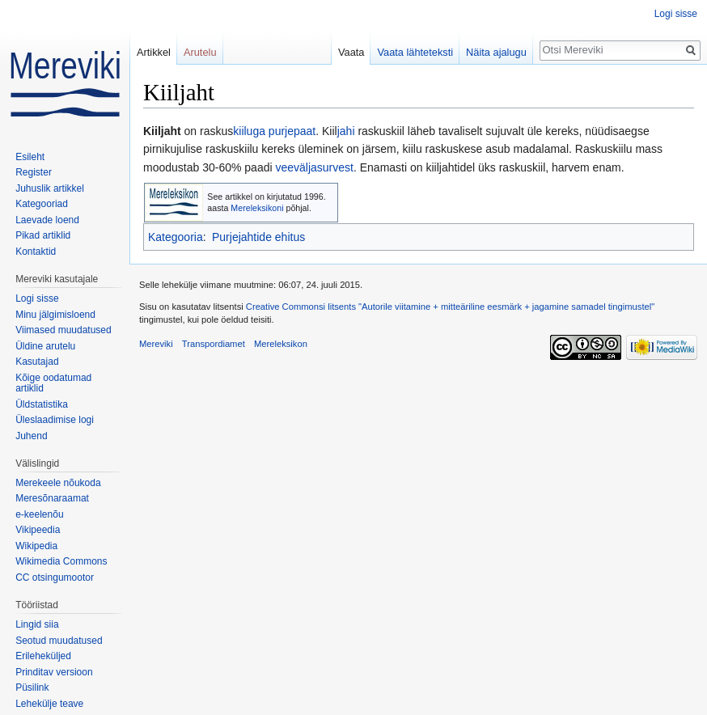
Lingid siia (36, 624)
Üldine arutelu (45, 346)
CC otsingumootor (54, 577)
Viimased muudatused (63, 330)
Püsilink (32, 687)
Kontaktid (35, 251)
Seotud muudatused (58, 640)
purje (281, 131)
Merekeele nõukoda (57, 483)
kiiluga (249, 131)
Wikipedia (36, 546)
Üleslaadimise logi (54, 419)
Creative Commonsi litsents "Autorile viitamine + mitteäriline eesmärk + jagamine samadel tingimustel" (450, 306)
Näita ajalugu (496, 52)
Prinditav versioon (53, 672)
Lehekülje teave (49, 703)
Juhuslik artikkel (49, 188)
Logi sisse (675, 13)
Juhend (31, 436)
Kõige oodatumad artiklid (53, 383)
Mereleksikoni (257, 208)
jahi (346, 131)
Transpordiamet (213, 344)
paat (304, 131)
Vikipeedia (37, 529)
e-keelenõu (39, 514)
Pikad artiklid (42, 235)
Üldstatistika (41, 404)
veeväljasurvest (314, 167)
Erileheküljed (43, 656)
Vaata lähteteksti (415, 52)
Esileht (29, 157)
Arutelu (200, 52)
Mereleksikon (280, 344)
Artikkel (154, 52)
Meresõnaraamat (52, 498)
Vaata (351, 52)
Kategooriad (41, 203)
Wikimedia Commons (61, 561)
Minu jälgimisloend (55, 314)
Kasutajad (36, 361)
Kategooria (175, 237)
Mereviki (156, 344)
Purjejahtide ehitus (258, 237)
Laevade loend (47, 220)
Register (33, 172)
